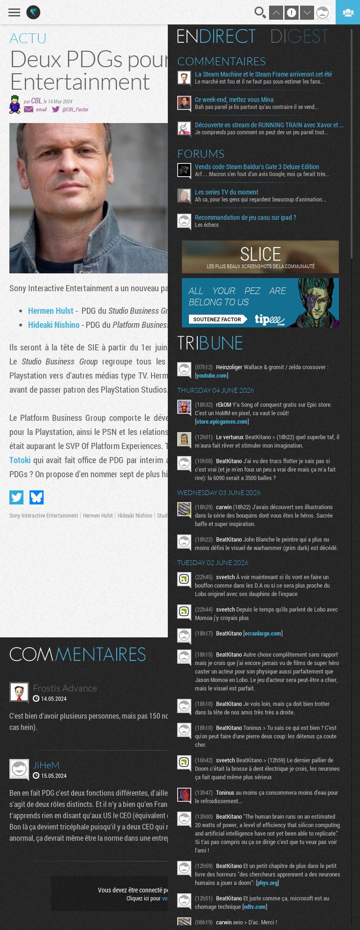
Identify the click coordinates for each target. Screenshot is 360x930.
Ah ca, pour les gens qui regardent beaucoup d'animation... (260, 199)
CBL (36, 100)
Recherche (261, 13)
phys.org (267, 882)
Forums (201, 154)
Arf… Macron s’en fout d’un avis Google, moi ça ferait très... (262, 173)
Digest (300, 36)
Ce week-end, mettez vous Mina (234, 99)
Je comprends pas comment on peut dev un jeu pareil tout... (262, 132)
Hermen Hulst (51, 310)
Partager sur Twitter (16, 497)
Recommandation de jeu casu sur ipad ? (245, 217)
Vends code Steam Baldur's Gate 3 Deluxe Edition (257, 166)
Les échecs (206, 224)
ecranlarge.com (263, 633)
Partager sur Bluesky (37, 497)
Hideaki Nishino (54, 324)
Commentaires (221, 61)
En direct (216, 36)
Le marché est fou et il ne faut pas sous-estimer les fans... (259, 81)
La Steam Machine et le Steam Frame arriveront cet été (263, 74)
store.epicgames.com (222, 421)
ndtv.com (255, 906)
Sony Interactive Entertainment (43, 515)
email (41, 109)
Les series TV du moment (226, 192)
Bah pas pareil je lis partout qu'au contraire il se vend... (257, 106)
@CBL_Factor (75, 109)
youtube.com (211, 375)
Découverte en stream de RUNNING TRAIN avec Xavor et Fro (269, 125)
